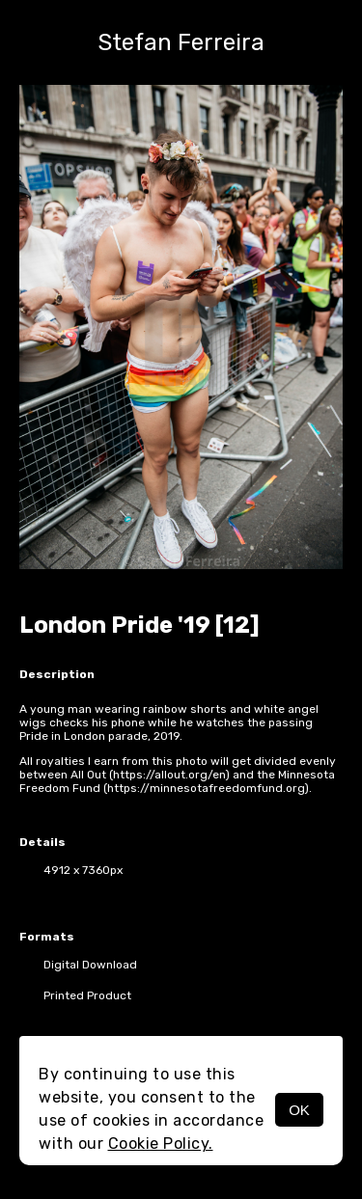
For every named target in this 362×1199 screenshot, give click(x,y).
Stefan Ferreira (181, 42)
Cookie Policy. (160, 1143)
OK (299, 1110)
